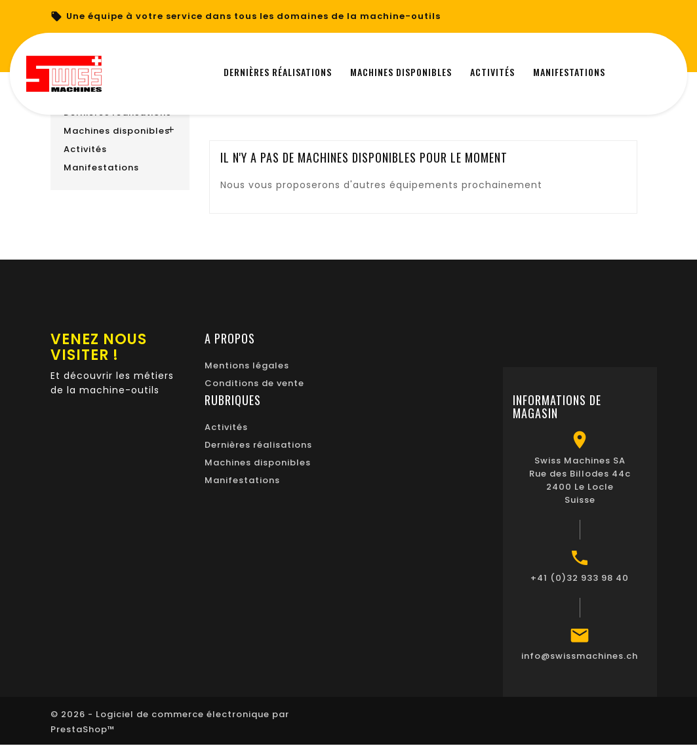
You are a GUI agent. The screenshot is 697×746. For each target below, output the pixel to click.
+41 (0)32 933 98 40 (579, 578)
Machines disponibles (117, 131)
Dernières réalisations (258, 445)
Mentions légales (247, 365)
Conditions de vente (254, 383)
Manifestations (101, 167)
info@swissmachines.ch (579, 656)
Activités (85, 149)
